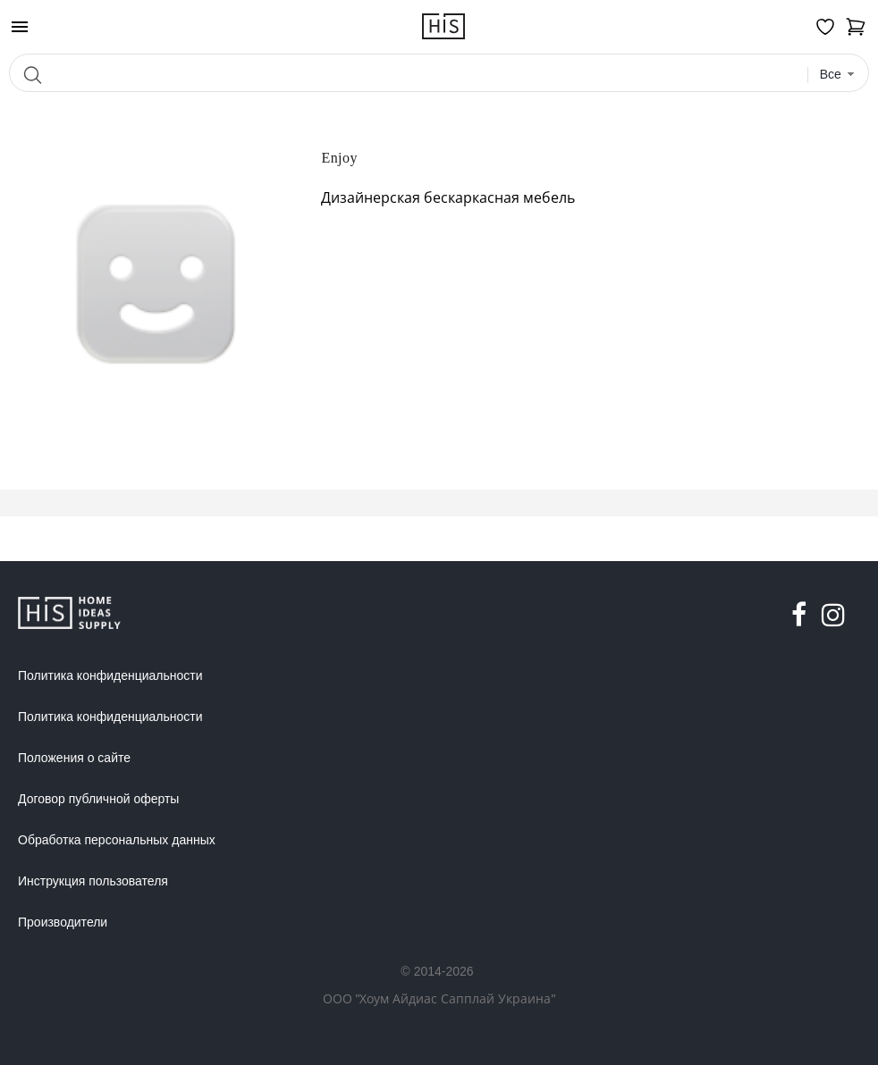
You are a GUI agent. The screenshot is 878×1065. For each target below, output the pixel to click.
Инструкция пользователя (93, 881)
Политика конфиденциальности (110, 675)
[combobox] (837, 74)
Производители (62, 922)
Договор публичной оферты (98, 799)
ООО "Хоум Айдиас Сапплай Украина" (439, 998)
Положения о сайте (74, 758)
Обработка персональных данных (116, 840)
